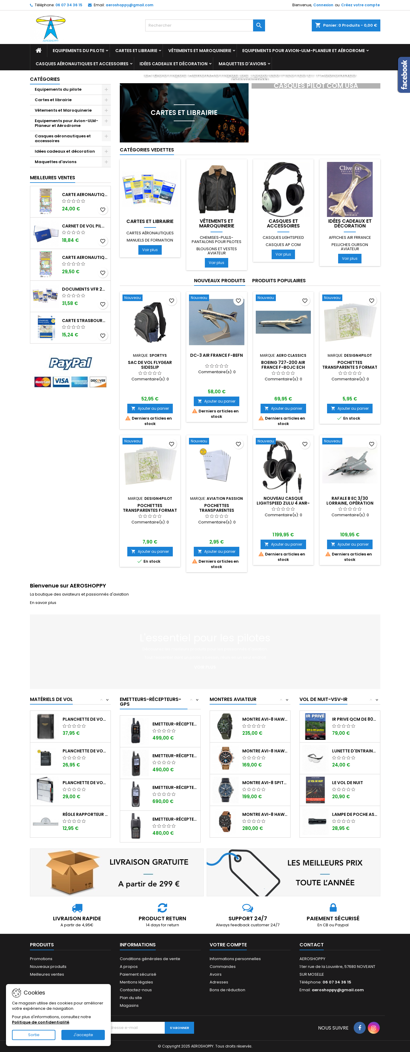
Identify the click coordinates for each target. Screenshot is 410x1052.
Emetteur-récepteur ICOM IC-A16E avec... (175, 819)
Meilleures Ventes (52, 177)
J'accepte (83, 1035)
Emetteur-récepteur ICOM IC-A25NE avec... (175, 787)
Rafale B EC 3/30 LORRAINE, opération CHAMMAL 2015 (349, 503)
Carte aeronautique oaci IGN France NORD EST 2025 (85, 194)
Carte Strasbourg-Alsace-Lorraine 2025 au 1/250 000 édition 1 (85, 320)
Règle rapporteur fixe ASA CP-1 (85, 814)
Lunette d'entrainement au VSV (354, 751)
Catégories (45, 79)
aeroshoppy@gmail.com (129, 4)
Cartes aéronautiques (150, 233)
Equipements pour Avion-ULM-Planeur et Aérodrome (303, 51)
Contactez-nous (136, 990)
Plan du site (131, 998)
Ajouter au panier (150, 408)
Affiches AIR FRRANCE (350, 237)
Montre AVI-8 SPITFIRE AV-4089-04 (265, 782)
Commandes (223, 966)
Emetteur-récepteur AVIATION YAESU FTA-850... (175, 724)
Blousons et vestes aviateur (216, 251)
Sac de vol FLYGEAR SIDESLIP (150, 364)
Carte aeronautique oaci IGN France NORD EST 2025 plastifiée (85, 257)
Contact (311, 944)
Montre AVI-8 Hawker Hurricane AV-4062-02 (265, 751)
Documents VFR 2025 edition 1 (85, 289)
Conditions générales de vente (150, 959)
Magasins (129, 1005)
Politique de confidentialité (40, 1022)
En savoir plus (43, 602)
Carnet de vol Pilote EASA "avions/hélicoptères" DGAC (85, 226)
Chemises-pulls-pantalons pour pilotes (216, 240)
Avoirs (216, 974)
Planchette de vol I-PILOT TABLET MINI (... (85, 719)
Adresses (219, 982)
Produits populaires (279, 280)
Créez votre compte (360, 4)
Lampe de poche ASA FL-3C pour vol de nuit (354, 814)
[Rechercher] (205, 25)
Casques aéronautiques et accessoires (82, 64)
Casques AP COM (283, 245)
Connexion (323, 4)
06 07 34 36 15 (68, 4)
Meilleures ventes (47, 974)
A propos (129, 966)
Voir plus (150, 249)
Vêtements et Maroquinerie (199, 51)
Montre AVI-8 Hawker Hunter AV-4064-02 (265, 719)
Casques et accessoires (283, 223)
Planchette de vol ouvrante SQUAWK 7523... (85, 751)
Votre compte (228, 944)
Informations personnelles (235, 959)
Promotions (41, 959)
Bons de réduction (227, 990)
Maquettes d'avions (242, 64)
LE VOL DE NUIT (347, 782)
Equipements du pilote (78, 51)
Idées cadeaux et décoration (174, 64)
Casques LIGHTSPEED (283, 237)
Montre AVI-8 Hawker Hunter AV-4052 (265, 814)
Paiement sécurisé (138, 974)
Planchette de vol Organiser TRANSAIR (85, 782)
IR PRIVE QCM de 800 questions (354, 719)
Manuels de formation (150, 240)
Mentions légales (136, 982)
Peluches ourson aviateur (350, 247)
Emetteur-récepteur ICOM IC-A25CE (175, 755)
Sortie (34, 1035)
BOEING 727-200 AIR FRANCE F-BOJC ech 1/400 (283, 367)
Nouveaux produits (219, 280)
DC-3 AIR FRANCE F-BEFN (216, 355)
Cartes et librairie (136, 51)
